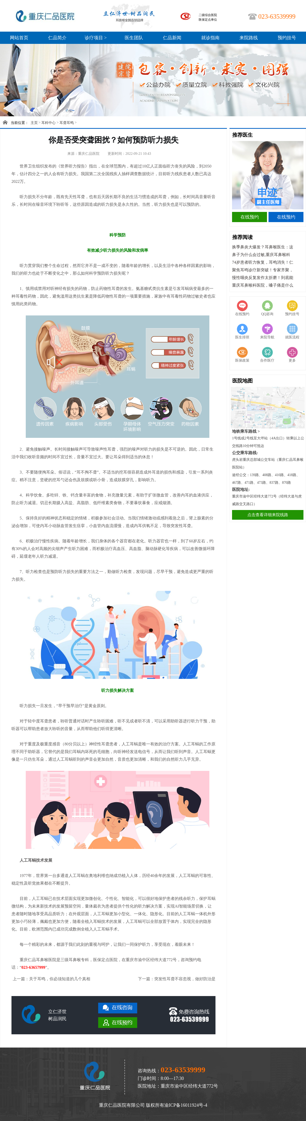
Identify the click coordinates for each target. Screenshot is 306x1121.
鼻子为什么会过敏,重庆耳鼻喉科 (261, 254)
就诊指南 (210, 37)
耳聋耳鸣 (66, 123)
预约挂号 (287, 37)
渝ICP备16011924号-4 (185, 1105)
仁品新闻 (172, 37)
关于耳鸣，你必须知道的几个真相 (59, 979)
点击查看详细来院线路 (267, 515)
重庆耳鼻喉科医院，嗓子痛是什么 (262, 285)
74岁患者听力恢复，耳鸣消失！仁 (262, 262)
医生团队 (134, 37)
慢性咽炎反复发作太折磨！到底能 (262, 277)
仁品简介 (57, 37)
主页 (34, 123)
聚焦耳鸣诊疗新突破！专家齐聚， (262, 270)
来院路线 (248, 37)
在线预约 (249, 217)
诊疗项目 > (96, 37)
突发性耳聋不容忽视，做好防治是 (184, 979)
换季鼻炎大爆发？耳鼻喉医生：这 (262, 247)
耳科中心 (48, 123)
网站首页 (19, 37)
